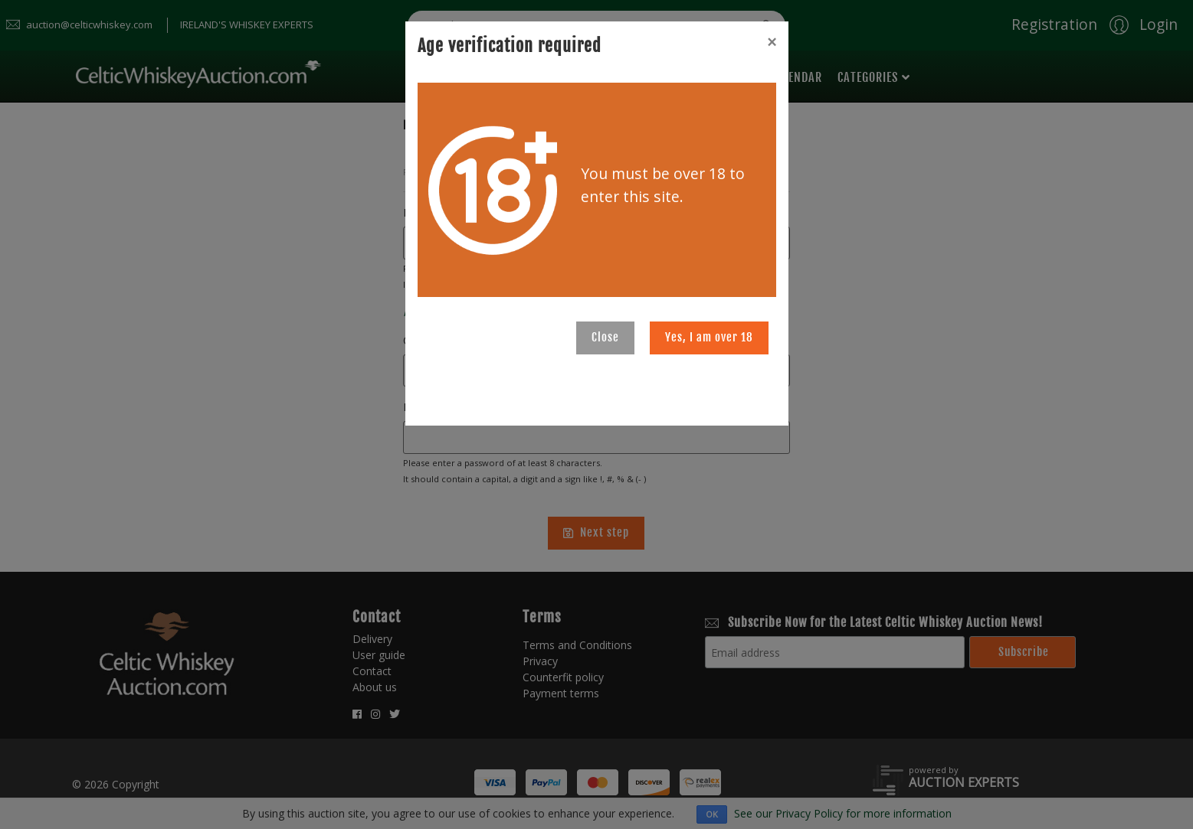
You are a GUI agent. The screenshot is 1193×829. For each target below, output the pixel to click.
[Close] (771, 42)
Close (605, 337)
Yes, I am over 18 (709, 337)
